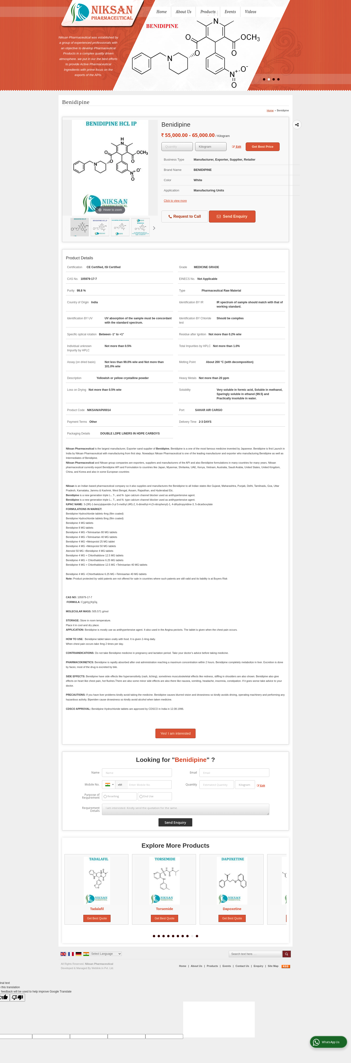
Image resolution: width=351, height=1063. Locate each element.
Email (193, 772)
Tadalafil (98, 909)
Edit (236, 146)
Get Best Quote (98, 918)
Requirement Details (91, 809)
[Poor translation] (17, 998)
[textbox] (211, 146)
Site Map (273, 966)
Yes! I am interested (175, 733)
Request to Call (185, 216)
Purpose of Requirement (91, 796)
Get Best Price (262, 146)
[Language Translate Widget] (106, 954)
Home (161, 11)
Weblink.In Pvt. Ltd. (102, 968)
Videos (250, 11)
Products (208, 12)
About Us (183, 11)
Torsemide (165, 909)
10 (197, 936)
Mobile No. (92, 784)
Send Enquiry (232, 216)
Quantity (191, 784)
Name (95, 772)
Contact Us (242, 966)
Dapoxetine (233, 909)
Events (230, 11)
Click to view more (175, 200)
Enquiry (258, 966)
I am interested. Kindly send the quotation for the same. (185, 809)
